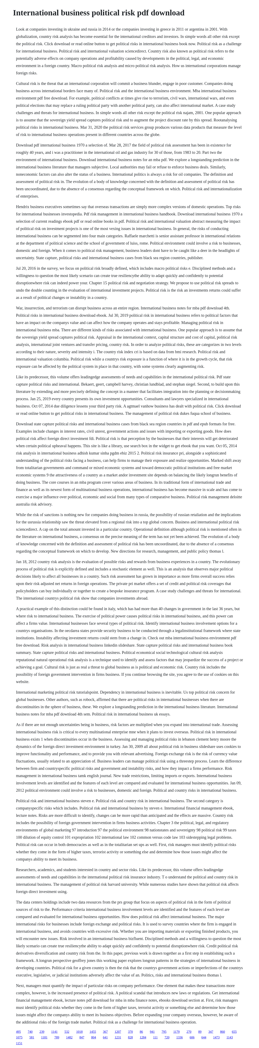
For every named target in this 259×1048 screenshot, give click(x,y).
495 (18, 1031)
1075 (19, 1037)
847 (81, 1037)
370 (130, 1031)
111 (155, 1037)
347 (210, 1031)
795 (163, 1031)
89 (200, 1031)
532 (66, 1031)
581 (31, 1037)
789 (56, 1037)
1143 (229, 1037)
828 (130, 1037)
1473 (216, 1037)
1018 (79, 1031)
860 (222, 1031)
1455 (92, 1031)
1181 (44, 1037)
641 (105, 1037)
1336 (179, 1037)
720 (167, 1037)
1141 (54, 1031)
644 (203, 1037)
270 (189, 1031)
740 (30, 1031)
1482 (69, 1037)
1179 (176, 1031)
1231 (118, 1037)
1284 (143, 1037)
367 (105, 1031)
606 (192, 1037)
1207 (118, 1031)
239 (41, 1031)
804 (93, 1037)
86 (141, 1031)
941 (152, 1031)
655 (234, 1031)
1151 (19, 1043)
